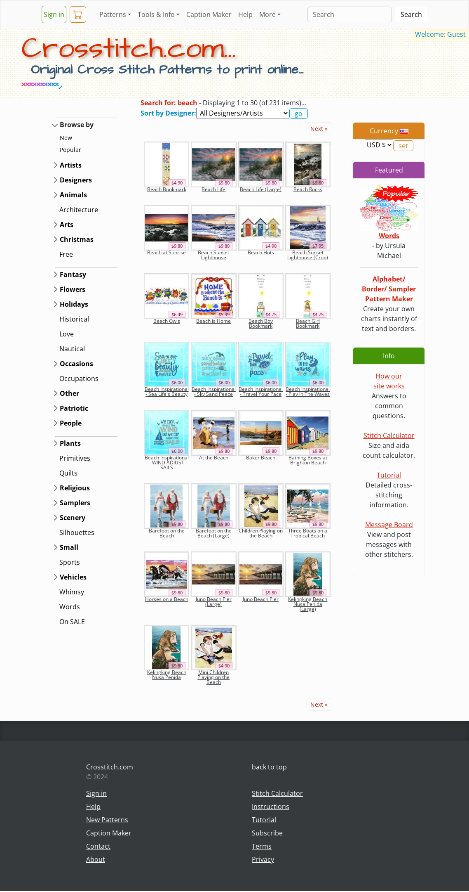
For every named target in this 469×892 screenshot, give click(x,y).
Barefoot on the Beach (167, 533)
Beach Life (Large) (260, 189)
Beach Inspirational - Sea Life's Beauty (167, 391)
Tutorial (389, 475)
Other (69, 393)
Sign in (54, 14)
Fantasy (73, 274)
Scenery (72, 517)
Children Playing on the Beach (261, 533)
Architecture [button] (78, 209)
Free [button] (66, 254)
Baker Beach (260, 457)
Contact (98, 846)
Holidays (74, 304)
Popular (70, 150)
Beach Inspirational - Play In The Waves (308, 391)
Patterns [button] (112, 14)
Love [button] (66, 333)
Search (411, 14)
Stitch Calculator (389, 435)
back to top (269, 766)
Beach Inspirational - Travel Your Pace (261, 391)
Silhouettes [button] (76, 532)
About (95, 859)
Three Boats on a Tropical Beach (307, 533)
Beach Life (213, 189)
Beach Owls (166, 320)
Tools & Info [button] (156, 14)
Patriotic (74, 408)
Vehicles (73, 577)
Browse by (77, 124)
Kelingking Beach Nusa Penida (166, 675)
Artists (71, 165)
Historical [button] (74, 319)
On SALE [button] (72, 621)
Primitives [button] (74, 458)
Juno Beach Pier (261, 599)
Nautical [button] (72, 348)
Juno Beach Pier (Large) (214, 602)
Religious (75, 487)
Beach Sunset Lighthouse (213, 255)
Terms (262, 846)
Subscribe (267, 833)
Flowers (72, 289)
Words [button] (69, 606)
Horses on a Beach (166, 599)
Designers (76, 180)
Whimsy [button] (71, 591)
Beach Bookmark (166, 189)
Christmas (77, 239)
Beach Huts (261, 252)
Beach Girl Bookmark (308, 323)
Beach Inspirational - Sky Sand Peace (214, 391)
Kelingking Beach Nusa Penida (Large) (307, 604)
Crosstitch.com (109, 766)
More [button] (267, 14)
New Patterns (107, 819)
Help (245, 14)
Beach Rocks (307, 189)
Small (69, 547)
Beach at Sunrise (166, 252)
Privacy (263, 859)
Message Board (389, 524)
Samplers (75, 502)
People (71, 423)
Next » (319, 128)
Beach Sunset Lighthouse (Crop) (307, 255)
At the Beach (213, 457)
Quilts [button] (68, 473)
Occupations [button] (78, 378)
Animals (73, 194)
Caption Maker (209, 14)
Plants (70, 443)
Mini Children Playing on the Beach (213, 677)
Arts (66, 224)
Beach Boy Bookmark (261, 323)
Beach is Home (213, 320)
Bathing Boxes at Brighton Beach (307, 460)
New (66, 138)
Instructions (270, 806)
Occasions (76, 363)
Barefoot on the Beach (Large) (214, 533)
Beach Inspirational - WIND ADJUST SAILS (167, 462)
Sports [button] (69, 562)
